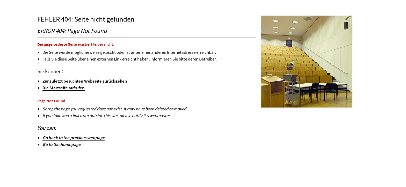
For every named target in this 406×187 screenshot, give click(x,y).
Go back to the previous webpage (73, 138)
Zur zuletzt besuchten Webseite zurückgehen (84, 81)
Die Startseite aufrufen (63, 88)
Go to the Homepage (61, 144)
